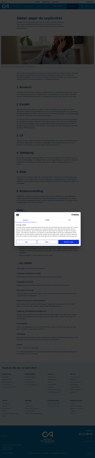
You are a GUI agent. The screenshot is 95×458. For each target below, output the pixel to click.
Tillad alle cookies (68, 242)
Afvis (26, 242)
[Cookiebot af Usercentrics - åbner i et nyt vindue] (72, 215)
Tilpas (47, 242)
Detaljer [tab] (47, 219)
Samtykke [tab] (25, 220)
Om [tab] (69, 219)
